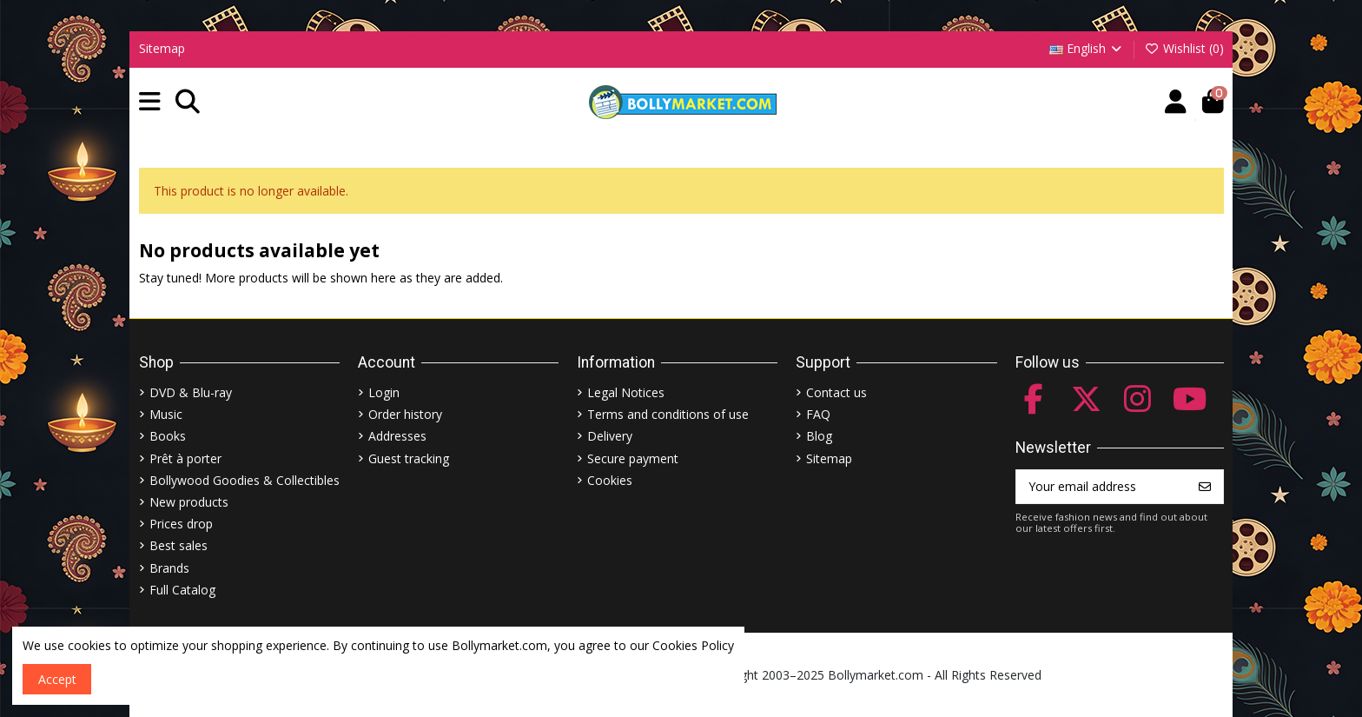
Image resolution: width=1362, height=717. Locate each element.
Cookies (609, 480)
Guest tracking (408, 458)
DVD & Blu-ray (190, 392)
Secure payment (632, 458)
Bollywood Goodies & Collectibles (244, 480)
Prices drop (181, 523)
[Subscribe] (1205, 486)
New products (188, 502)
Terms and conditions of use (668, 414)
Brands (169, 568)
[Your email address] (1101, 486)
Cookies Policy (693, 645)
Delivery (609, 436)
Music (165, 414)
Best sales (178, 545)
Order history (405, 414)
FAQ (818, 414)
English (1087, 48)
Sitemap (162, 48)
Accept (57, 679)
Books (167, 436)
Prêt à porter (185, 458)
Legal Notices (625, 392)
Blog (819, 436)
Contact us (836, 392)
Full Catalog (182, 589)
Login (384, 392)
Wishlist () (1184, 48)
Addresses (397, 436)
